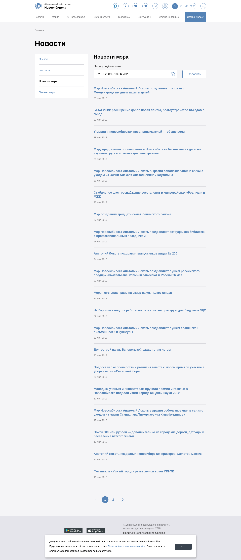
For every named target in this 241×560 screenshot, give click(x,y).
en (181, 6)
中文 (192, 6)
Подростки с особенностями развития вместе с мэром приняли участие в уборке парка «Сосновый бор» (149, 369)
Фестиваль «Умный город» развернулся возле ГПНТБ (134, 471)
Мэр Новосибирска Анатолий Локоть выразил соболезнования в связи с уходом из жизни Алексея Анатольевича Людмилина (148, 173)
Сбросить (194, 74)
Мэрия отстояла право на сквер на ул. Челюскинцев (133, 292)
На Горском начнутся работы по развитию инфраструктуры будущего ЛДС (150, 310)
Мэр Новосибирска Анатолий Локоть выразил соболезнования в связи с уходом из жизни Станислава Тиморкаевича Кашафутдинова (148, 412)
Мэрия (55, 17)
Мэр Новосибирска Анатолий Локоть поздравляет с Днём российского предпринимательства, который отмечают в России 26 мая (147, 273)
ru (175, 6)
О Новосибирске (76, 17)
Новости (39, 17)
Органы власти (102, 17)
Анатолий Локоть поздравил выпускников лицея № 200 (135, 253)
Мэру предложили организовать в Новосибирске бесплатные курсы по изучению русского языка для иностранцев (147, 151)
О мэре (43, 59)
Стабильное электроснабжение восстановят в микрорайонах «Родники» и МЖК (149, 194)
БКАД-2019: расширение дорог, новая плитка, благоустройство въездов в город (149, 112)
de (186, 6)
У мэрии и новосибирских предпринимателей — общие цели (139, 131)
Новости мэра (48, 81)
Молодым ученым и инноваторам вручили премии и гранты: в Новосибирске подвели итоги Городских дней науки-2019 (141, 391)
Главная (39, 30)
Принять (180, 546)
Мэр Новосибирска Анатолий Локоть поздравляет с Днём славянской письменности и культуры (146, 330)
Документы (145, 17)
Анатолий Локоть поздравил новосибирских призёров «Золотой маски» (148, 453)
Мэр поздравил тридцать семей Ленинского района (132, 214)
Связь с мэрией (195, 17)
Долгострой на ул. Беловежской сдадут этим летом (132, 349)
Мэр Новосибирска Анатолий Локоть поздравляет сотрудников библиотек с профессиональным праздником (149, 234)
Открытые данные (169, 17)
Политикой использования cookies (126, 546)
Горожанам (124, 17)
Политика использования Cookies (144, 532)
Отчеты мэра (47, 92)
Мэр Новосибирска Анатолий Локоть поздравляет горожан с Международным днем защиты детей (139, 90)
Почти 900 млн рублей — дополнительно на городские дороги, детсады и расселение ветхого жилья (149, 434)
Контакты (44, 70)
